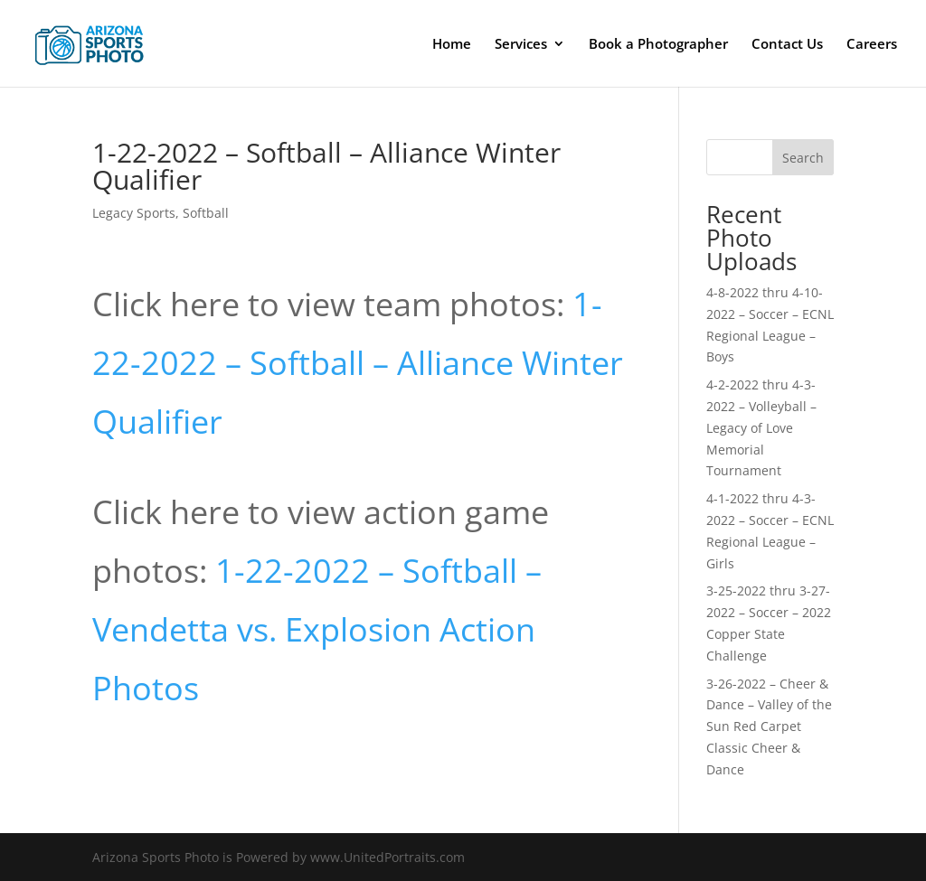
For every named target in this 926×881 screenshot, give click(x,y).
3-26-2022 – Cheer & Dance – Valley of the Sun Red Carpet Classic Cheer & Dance (769, 726)
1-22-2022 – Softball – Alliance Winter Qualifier (357, 363)
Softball (206, 212)
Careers (871, 44)
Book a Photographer (658, 44)
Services (521, 44)
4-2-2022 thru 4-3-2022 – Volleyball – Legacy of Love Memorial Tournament (761, 427)
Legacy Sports (133, 212)
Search (803, 157)
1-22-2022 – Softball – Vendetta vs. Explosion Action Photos (317, 629)
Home (451, 44)
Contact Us (787, 44)
